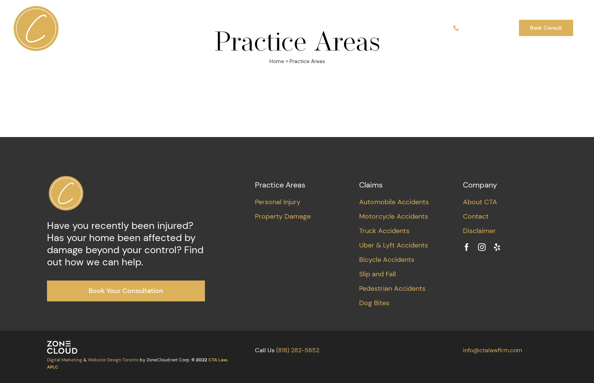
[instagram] (482, 247)
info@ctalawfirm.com (492, 350)
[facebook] (467, 247)
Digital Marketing (64, 360)
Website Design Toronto (113, 360)
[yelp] (497, 247)
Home (276, 61)
